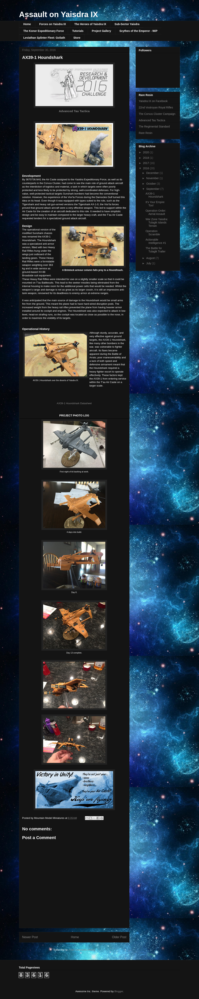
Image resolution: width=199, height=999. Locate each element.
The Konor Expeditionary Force (43, 30)
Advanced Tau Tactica (74, 111)
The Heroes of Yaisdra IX (90, 24)
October (151, 183)
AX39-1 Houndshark (154, 195)
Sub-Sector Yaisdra (126, 24)
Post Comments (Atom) (82, 949)
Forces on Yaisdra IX (52, 24)
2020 (146, 152)
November (152, 178)
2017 (146, 163)
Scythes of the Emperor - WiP (138, 30)
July (149, 263)
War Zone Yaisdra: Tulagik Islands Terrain (157, 222)
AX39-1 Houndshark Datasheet (74, 403)
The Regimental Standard (154, 126)
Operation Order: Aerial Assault (156, 212)
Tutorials (77, 30)
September (153, 188)
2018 (146, 157)
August (150, 258)
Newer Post (30, 937)
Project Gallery (101, 30)
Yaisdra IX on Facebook (153, 101)
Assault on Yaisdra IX (58, 14)
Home (27, 24)
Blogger (118, 991)
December (152, 172)
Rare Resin (145, 132)
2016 (146, 168)
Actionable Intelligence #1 (156, 241)
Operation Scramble (153, 232)
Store (76, 37)
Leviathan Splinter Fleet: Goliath (44, 37)
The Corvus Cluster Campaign (157, 113)
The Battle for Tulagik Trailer (155, 250)
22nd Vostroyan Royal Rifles (156, 107)
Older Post (119, 937)
